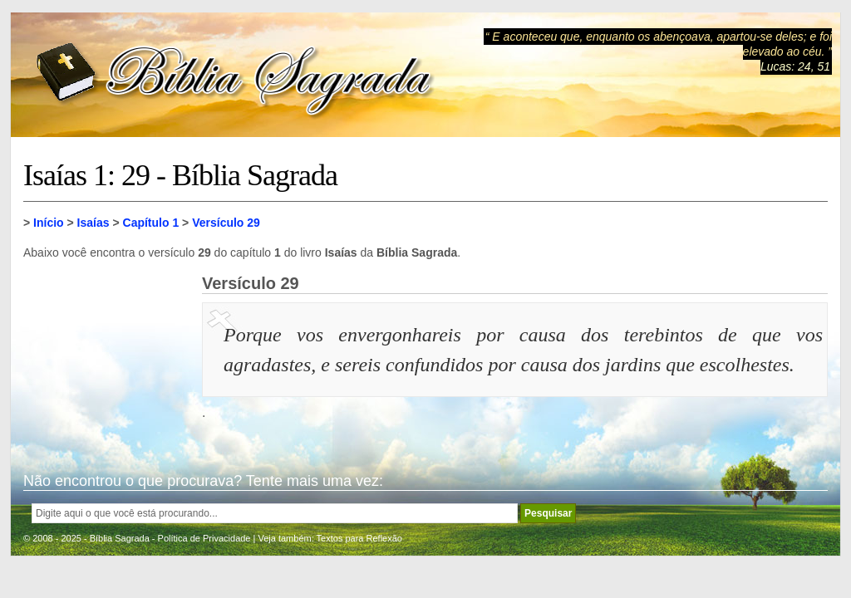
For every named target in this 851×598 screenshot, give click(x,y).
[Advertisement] (106, 357)
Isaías (93, 222)
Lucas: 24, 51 (795, 66)
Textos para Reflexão (359, 538)
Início (48, 222)
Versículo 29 (226, 222)
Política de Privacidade (204, 538)
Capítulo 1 (151, 222)
